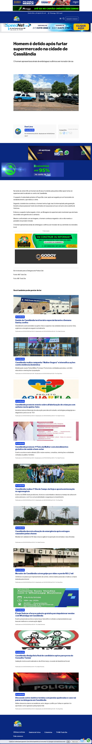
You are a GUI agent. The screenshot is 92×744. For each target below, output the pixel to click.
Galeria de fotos (35, 732)
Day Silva (59, 373)
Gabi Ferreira (61, 331)
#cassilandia (20, 317)
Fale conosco (18, 736)
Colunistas (48, 732)
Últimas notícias (19, 732)
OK (68, 741)
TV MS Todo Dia (61, 732)
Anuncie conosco (72, 19)
